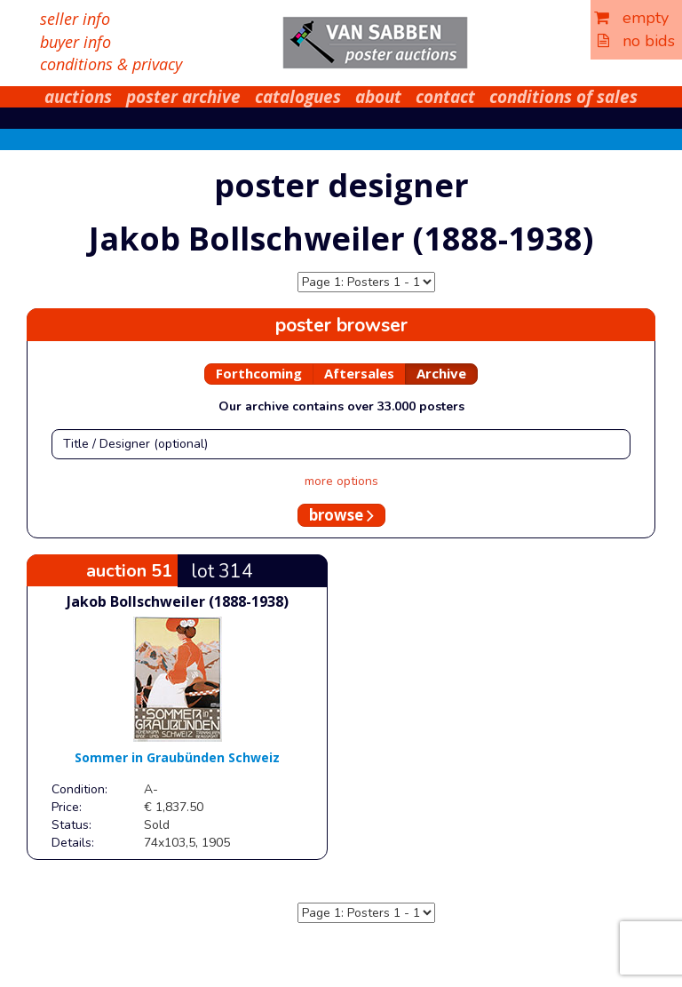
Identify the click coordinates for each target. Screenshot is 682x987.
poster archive (183, 96)
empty (631, 17)
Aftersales (359, 373)
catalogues (298, 96)
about (378, 96)
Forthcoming (259, 373)
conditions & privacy (111, 64)
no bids (636, 41)
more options (341, 481)
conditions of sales (563, 96)
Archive (441, 373)
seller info (75, 18)
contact (445, 96)
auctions (78, 96)
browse (341, 515)
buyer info (75, 41)
